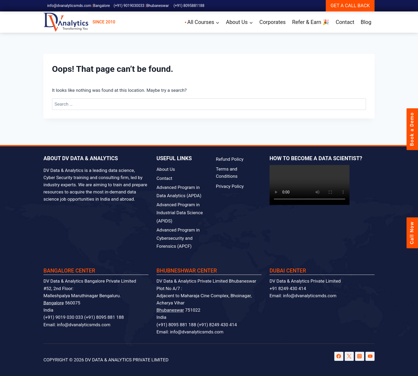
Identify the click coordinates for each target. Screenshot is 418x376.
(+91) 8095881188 (189, 5)
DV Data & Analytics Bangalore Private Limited (89, 281)
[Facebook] (338, 356)
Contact (345, 22)
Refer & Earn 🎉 (310, 22)
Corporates (272, 22)
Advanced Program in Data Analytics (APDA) (179, 191)
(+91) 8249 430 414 (217, 324)
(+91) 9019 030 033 (63, 317)
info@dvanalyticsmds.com (69, 5)
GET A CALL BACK (350, 5)
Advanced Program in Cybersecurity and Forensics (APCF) (178, 238)
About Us (165, 169)
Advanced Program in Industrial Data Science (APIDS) (179, 213)
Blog (366, 22)
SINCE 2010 (79, 22)
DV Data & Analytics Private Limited (305, 281)
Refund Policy (230, 159)
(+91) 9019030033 (129, 5)
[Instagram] (359, 356)
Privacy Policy (230, 186)
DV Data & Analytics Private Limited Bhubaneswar (206, 281)
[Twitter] (349, 356)
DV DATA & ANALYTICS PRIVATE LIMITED (126, 359)
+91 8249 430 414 (288, 288)
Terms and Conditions (227, 172)
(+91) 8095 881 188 (104, 317)
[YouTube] (370, 356)
